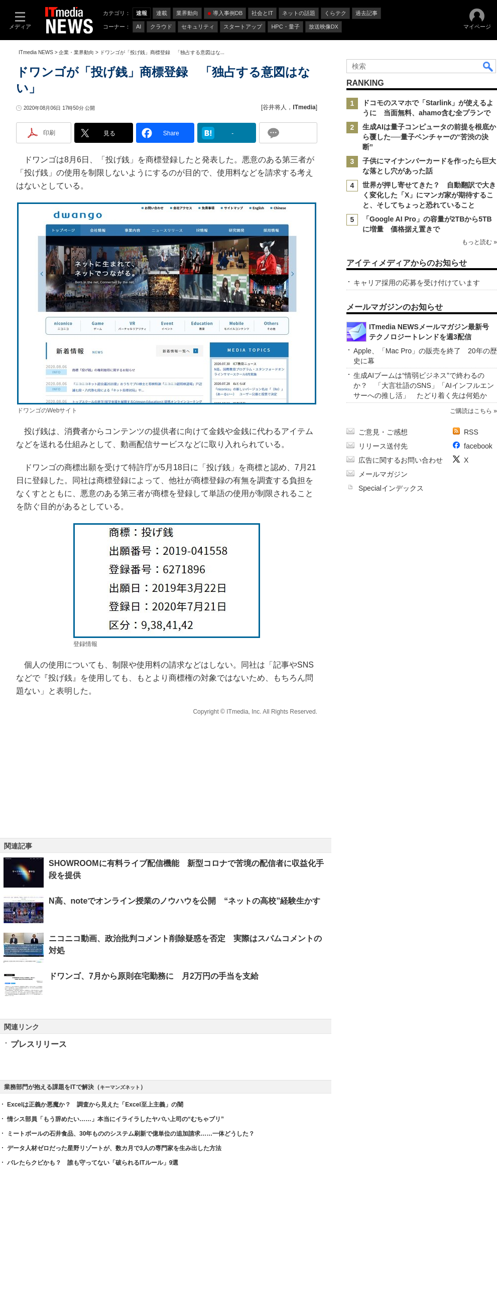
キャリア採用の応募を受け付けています (416, 283)
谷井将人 (275, 107)
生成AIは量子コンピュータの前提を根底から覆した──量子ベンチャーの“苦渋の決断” (429, 137)
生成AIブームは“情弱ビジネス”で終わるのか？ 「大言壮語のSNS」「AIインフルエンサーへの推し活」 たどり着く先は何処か (423, 385)
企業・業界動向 (76, 52)
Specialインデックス (391, 488)
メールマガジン (383, 474)
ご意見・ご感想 (383, 432)
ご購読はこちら (471, 410)
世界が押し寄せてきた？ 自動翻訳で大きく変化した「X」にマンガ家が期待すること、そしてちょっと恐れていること (429, 195)
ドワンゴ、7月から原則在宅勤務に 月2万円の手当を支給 (154, 976)
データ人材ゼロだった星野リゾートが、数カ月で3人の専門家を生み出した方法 (114, 1148)
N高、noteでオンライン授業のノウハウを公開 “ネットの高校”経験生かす (184, 901)
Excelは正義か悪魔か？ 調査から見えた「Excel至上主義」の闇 (95, 1104)
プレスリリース (39, 1044)
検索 (488, 66)
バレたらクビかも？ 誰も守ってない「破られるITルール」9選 (92, 1162)
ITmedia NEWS (36, 52)
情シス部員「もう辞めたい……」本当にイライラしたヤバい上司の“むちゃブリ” (115, 1119)
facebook (478, 446)
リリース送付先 (383, 446)
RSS (471, 432)
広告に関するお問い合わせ (400, 460)
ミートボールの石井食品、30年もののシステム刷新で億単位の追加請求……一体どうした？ (131, 1133)
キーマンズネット (120, 1087)
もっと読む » (479, 242)
